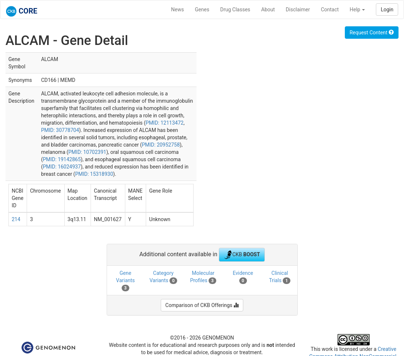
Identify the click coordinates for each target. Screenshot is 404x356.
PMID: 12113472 (165, 123)
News (177, 9)
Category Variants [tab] (163, 277)
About (268, 9)
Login (387, 9)
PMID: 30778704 (60, 130)
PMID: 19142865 (62, 159)
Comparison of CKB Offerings (202, 305)
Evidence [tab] (243, 277)
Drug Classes (235, 9)
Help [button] (357, 9)
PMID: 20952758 (161, 145)
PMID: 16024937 (62, 167)
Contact (330, 9)
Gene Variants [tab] (125, 280)
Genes (202, 9)
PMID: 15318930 (94, 174)
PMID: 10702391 (87, 152)
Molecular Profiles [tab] (203, 277)
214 (16, 219)
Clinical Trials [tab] (279, 277)
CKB (242, 254)
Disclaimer (298, 9)
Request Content (372, 32)
